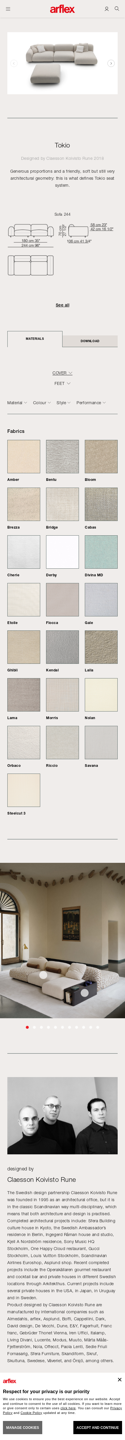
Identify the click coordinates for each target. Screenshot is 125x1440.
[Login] (106, 8)
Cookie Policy (31, 1413)
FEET (60, 383)
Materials (35, 338)
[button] (111, 63)
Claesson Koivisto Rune (69, 158)
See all (62, 305)
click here (68, 1408)
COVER (60, 373)
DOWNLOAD (90, 341)
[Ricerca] (117, 8)
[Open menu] (8, 8)
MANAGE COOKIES (22, 1428)
